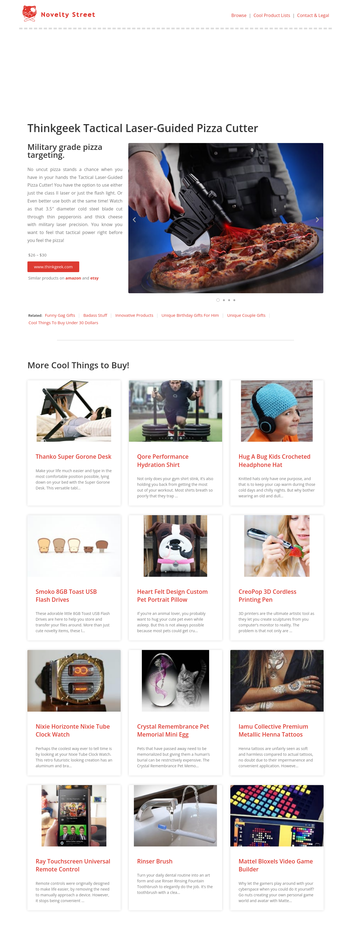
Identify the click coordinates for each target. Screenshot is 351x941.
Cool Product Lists (271, 15)
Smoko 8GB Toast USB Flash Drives (66, 595)
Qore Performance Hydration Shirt (163, 460)
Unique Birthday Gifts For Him (190, 315)
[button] (53, 266)
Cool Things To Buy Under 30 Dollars (63, 322)
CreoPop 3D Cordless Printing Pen (267, 595)
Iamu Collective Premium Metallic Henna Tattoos (273, 730)
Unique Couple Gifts (246, 315)
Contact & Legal (313, 15)
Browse (239, 15)
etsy (94, 278)
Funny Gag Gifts (60, 315)
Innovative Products (134, 315)
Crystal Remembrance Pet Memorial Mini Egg (173, 730)
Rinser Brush (154, 861)
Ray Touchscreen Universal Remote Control (73, 865)
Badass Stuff (95, 315)
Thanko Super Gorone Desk (73, 456)
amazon (73, 278)
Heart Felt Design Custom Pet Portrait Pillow (172, 595)
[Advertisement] (175, 70)
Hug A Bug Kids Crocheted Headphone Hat (274, 460)
